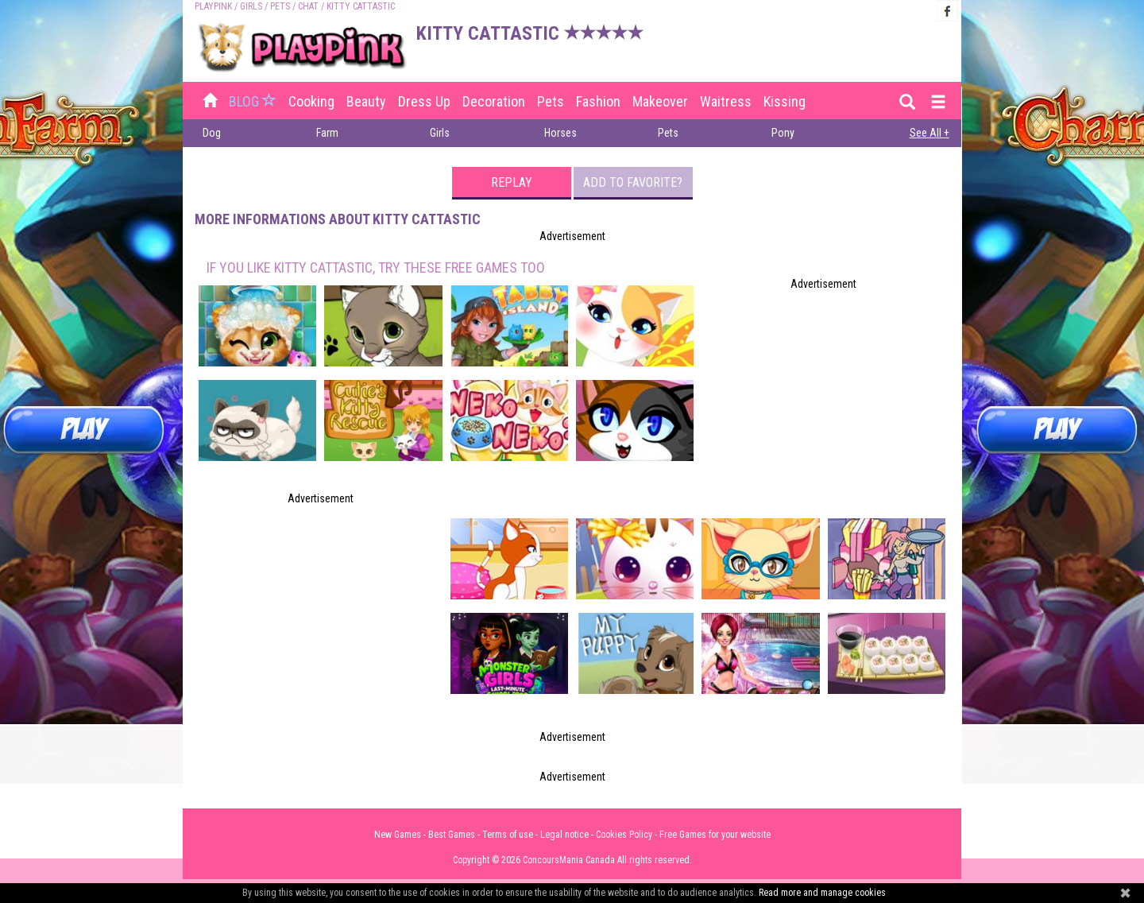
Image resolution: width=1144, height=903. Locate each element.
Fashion (598, 101)
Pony (782, 132)
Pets (280, 6)
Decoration (493, 101)
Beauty (366, 101)
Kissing (784, 101)
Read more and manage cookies (822, 892)
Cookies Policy (624, 834)
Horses (560, 132)
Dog (212, 132)
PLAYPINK (213, 6)
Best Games (451, 834)
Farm (327, 132)
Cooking (311, 101)
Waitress (726, 101)
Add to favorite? (632, 182)
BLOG (254, 101)
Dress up (424, 101)
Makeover (660, 101)
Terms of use (507, 834)
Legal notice (564, 834)
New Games (397, 834)
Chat (308, 6)
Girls (251, 6)
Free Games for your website (715, 834)
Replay (511, 182)
